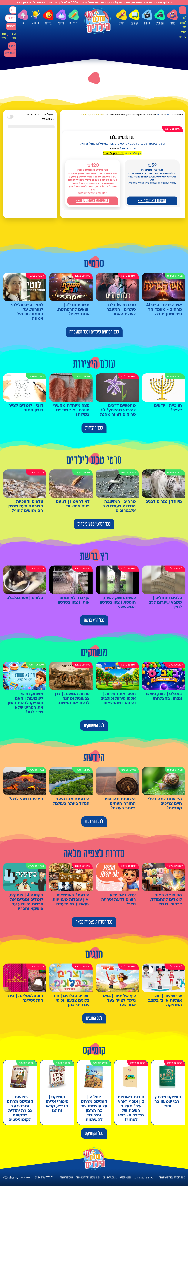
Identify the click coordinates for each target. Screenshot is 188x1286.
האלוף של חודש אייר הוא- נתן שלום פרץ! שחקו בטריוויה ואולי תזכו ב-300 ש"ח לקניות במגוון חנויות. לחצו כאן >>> (94, 2)
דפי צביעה (73, 17)
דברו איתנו (4, 36)
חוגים (121, 17)
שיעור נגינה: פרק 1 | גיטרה (93, 114)
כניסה (13, 10)
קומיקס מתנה (10, 53)
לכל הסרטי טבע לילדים (94, 524)
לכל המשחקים (94, 725)
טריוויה (35, 16)
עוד (22, 17)
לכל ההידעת (94, 821)
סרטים (147, 17)
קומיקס (134, 17)
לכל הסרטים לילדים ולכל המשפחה (94, 332)
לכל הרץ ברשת (94, 620)
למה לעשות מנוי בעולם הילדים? (182, 27)
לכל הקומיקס (94, 1133)
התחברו (113, 148)
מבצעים (12, 46)
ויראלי (61, 17)
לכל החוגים (94, 1018)
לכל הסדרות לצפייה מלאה (94, 922)
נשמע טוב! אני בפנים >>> (92, 200)
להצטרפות (11, 26)
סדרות (172, 17)
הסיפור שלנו (13, 36)
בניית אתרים (40, 1177)
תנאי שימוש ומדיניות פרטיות (88, 1177)
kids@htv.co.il (109, 1177)
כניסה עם (11, 18)
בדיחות (48, 17)
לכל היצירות (94, 428)
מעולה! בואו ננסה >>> (152, 200)
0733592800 (125, 1177)
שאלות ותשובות (66, 1177)
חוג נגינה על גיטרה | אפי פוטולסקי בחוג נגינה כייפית (133, 114)
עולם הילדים (177, 114)
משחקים (159, 17)
